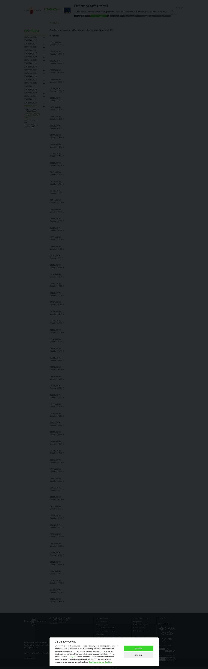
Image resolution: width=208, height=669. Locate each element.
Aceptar (138, 648)
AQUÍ (72, 657)
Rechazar (138, 655)
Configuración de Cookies (100, 662)
